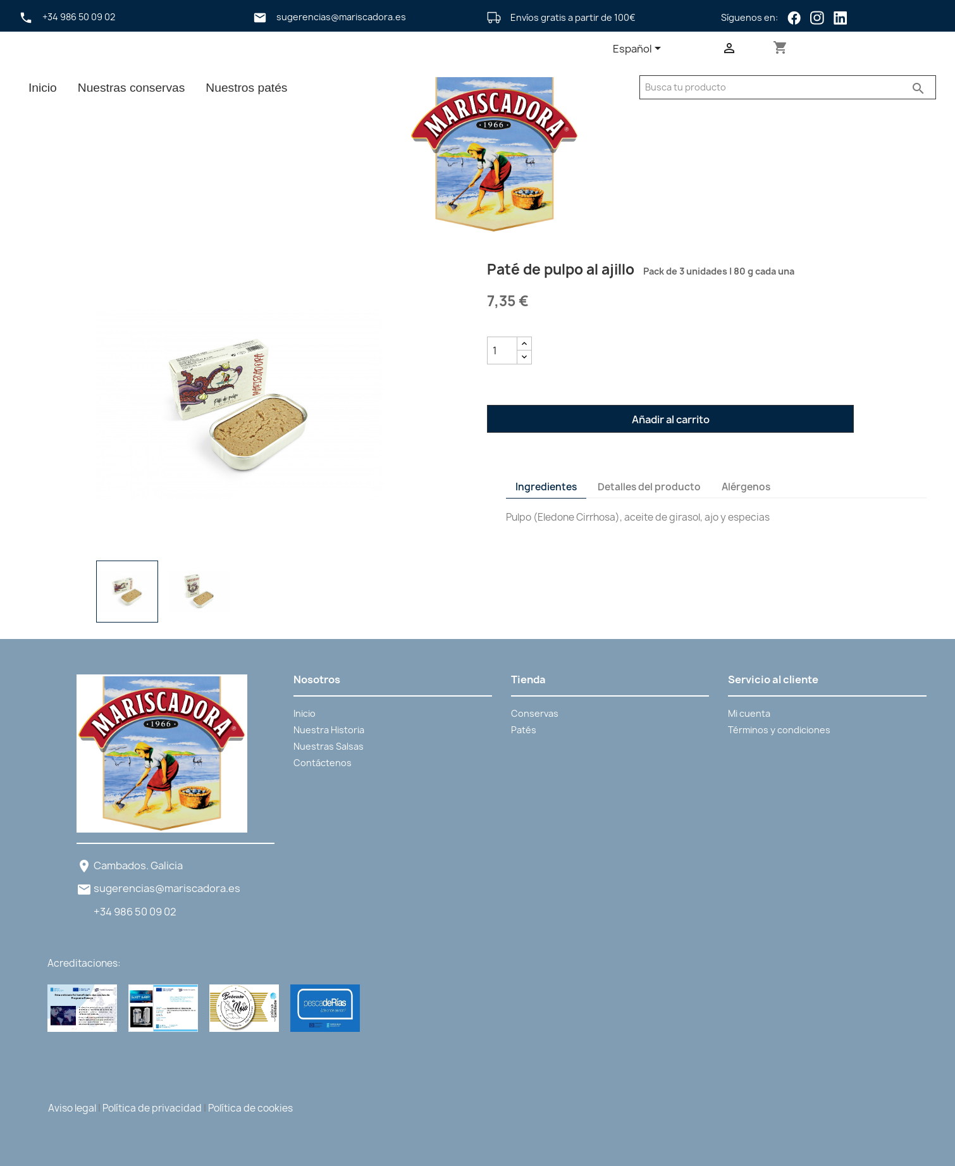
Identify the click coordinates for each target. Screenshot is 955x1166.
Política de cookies (250, 1108)
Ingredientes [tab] (546, 486)
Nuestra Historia (328, 730)
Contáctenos (322, 763)
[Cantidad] (502, 350)
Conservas (534, 713)
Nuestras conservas (131, 87)
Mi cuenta (749, 713)
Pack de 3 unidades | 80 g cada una (716, 271)
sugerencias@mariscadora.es (167, 888)
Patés (523, 730)
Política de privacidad (152, 1108)
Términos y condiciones (779, 730)
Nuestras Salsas (328, 746)
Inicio (42, 87)
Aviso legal (72, 1108)
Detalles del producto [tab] (649, 486)
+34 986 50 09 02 (135, 912)
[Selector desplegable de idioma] (639, 49)
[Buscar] (773, 87)
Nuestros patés (246, 87)
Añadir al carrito (671, 419)
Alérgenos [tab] (746, 486)
